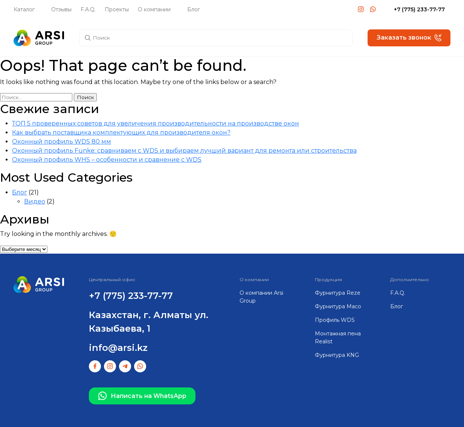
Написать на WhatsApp (142, 396)
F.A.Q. (88, 9)
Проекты (117, 9)
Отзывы (61, 9)
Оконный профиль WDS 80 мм (61, 141)
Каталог (24, 9)
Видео (34, 201)
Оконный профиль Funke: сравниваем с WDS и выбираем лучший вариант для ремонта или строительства (184, 150)
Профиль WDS (335, 320)
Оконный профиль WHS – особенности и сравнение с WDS (106, 159)
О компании (154, 9)
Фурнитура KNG (337, 355)
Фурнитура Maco (338, 306)
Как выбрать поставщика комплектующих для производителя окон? (121, 132)
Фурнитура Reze (337, 292)
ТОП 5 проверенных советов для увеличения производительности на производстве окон (155, 123)
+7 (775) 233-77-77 (419, 9)
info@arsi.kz (118, 347)
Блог (193, 9)
